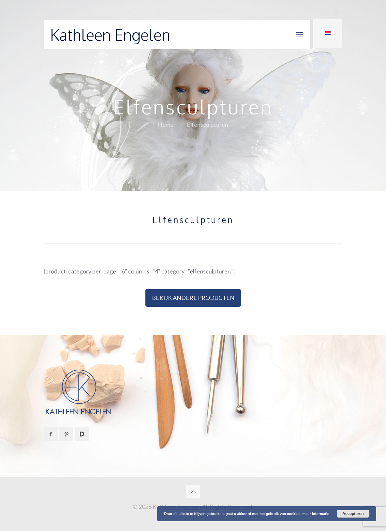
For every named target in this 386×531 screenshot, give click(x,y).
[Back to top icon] (193, 491)
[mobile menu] (299, 34)
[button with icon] (51, 434)
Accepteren (353, 513)
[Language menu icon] (327, 33)
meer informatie (315, 514)
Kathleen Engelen (110, 34)
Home (165, 124)
